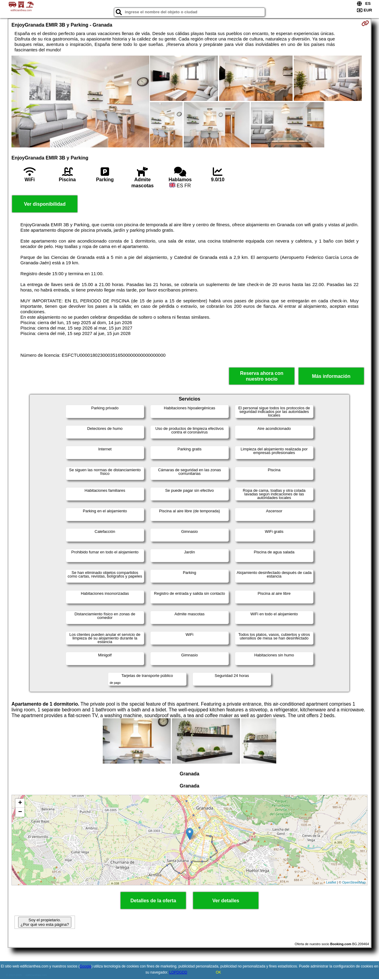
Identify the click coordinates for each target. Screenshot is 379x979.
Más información (331, 376)
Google (85, 966)
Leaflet (331, 882)
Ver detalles (225, 900)
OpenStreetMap (354, 882)
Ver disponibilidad (45, 204)
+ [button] (20, 803)
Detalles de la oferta (153, 900)
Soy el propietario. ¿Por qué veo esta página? (45, 922)
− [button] (20, 812)
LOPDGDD (178, 972)
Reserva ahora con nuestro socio (261, 376)
